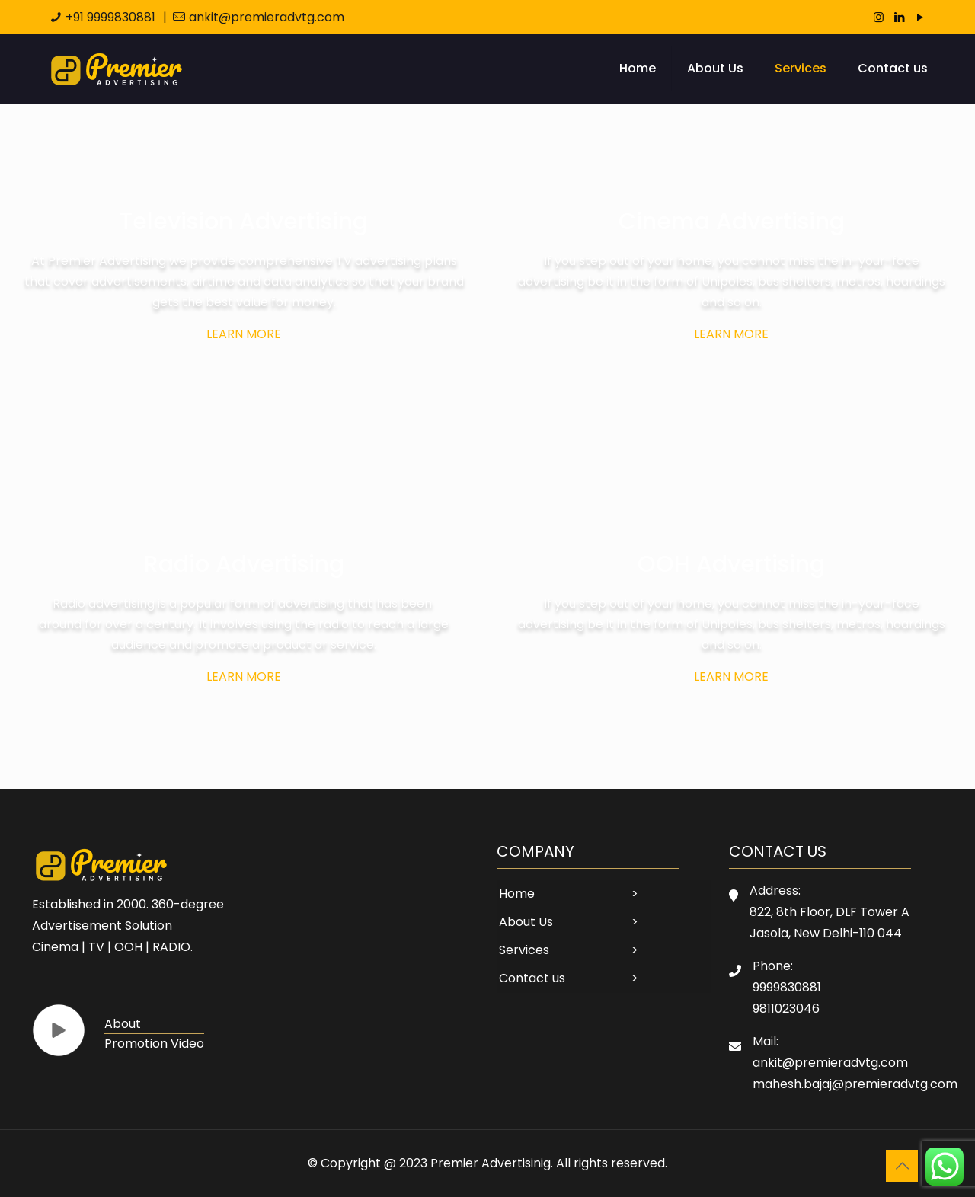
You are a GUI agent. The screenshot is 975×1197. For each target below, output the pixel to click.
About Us (526, 921)
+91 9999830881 (110, 17)
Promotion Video (154, 1043)
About (122, 1024)
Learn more (243, 334)
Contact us (532, 978)
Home (517, 893)
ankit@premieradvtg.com (266, 17)
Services (524, 950)
